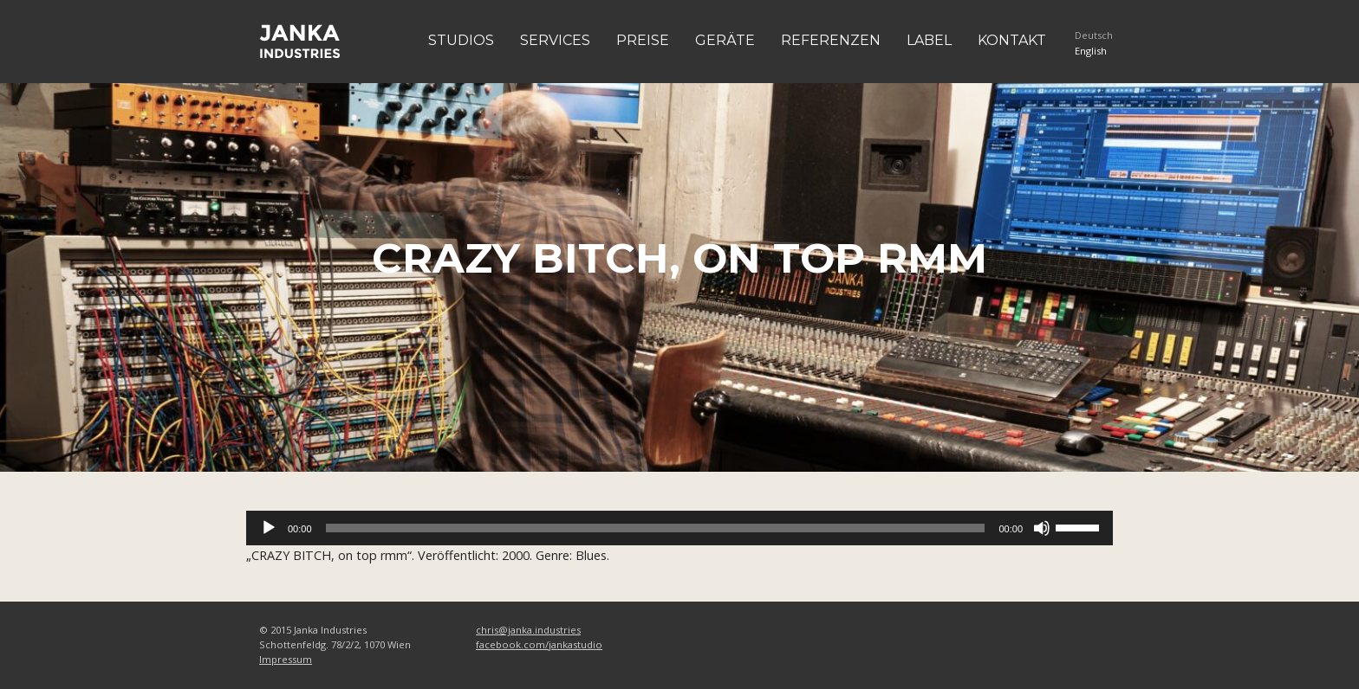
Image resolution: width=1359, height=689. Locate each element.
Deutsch (1094, 35)
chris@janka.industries (528, 629)
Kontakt (1012, 40)
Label (929, 40)
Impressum (285, 659)
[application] (679, 528)
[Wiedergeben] (268, 528)
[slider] (655, 528)
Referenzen (831, 40)
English (1091, 50)
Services (555, 40)
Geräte (725, 40)
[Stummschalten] (1041, 528)
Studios (461, 40)
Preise (642, 40)
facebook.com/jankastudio (539, 644)
